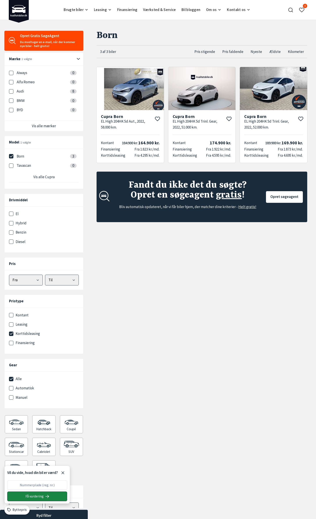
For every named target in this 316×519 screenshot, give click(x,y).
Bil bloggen (190, 9)
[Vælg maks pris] (62, 280)
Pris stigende (204, 51)
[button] (290, 10)
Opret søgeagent (284, 196)
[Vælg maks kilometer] (62, 508)
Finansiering (127, 9)
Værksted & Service (159, 9)
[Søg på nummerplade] (37, 496)
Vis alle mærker (44, 125)
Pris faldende (232, 51)
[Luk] (62, 473)
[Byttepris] (17, 510)
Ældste (275, 51)
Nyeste (256, 51)
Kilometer (296, 51)
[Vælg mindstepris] (26, 280)
